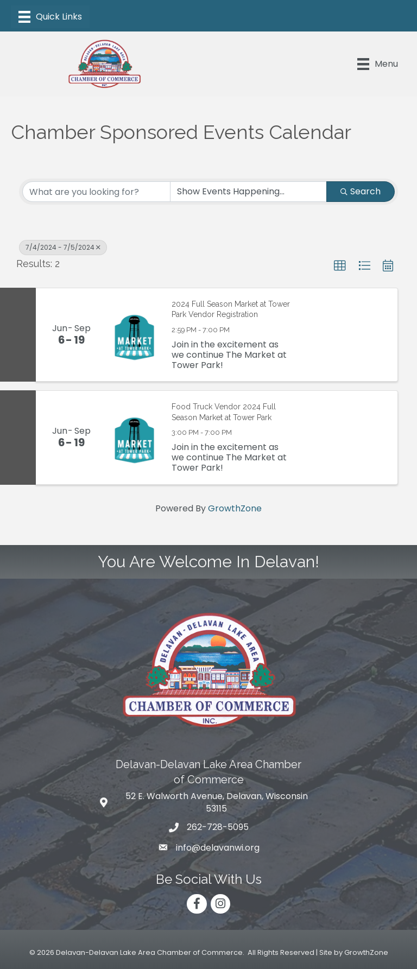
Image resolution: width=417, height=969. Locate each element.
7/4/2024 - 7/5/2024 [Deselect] (63, 247)
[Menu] (50, 16)
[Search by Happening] (248, 191)
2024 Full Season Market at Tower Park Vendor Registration (231, 309)
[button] (340, 266)
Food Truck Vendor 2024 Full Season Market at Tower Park (224, 412)
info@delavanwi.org (218, 847)
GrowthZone (235, 508)
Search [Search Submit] (360, 191)
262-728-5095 (218, 827)
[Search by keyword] (96, 191)
